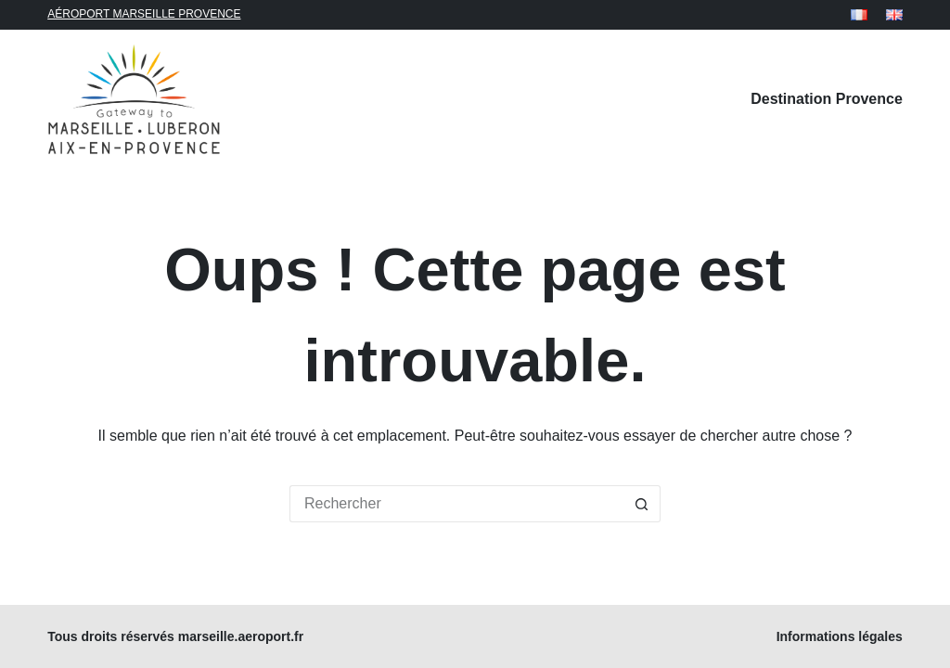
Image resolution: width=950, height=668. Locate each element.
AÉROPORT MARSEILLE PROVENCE (143, 13)
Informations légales (840, 636)
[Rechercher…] (456, 503)
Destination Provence (827, 99)
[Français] (859, 14)
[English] (894, 14)
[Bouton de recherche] (642, 503)
